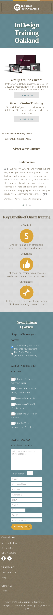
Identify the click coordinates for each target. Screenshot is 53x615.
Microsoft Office (9, 543)
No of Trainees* (18, 473)
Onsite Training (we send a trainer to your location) (25, 347)
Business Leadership (25, 398)
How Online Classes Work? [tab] (16, 138)
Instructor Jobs (8, 572)
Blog (3, 577)
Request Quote (21, 526)
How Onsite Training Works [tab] (17, 133)
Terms (4, 590)
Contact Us (6, 585)
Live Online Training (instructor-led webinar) (24, 354)
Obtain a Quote (8, 552)
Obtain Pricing (26, 95)
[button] (23, 205)
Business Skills (8, 547)
